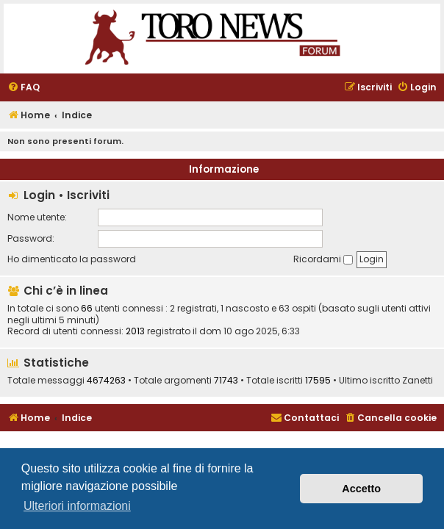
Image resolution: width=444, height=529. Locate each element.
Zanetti (417, 380)
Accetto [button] (361, 488)
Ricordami (323, 259)
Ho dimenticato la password (71, 259)
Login (39, 195)
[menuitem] (23, 88)
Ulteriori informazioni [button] (77, 506)
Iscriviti (88, 195)
